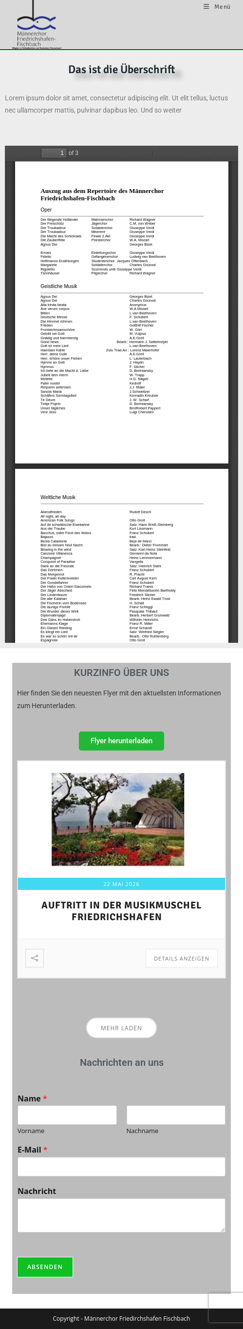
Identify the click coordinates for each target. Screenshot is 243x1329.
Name (32, 1099)
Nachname (143, 1131)
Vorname (31, 1131)
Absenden (45, 1267)
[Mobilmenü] (217, 7)
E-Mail (33, 1150)
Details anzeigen (181, 958)
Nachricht (37, 1191)
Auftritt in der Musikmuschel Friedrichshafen (121, 911)
